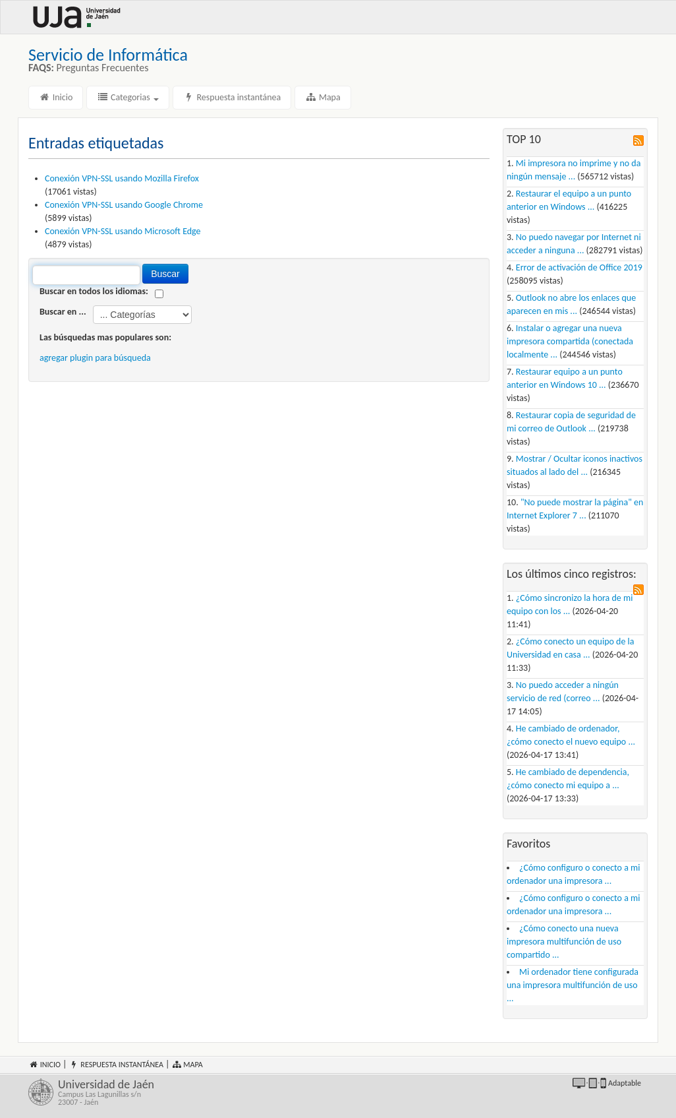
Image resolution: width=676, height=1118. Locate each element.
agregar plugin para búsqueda (95, 357)
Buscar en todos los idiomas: (94, 291)
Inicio (55, 97)
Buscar (165, 273)
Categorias (128, 97)
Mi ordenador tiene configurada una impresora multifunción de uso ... (572, 985)
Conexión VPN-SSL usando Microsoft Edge (123, 231)
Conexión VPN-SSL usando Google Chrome (124, 204)
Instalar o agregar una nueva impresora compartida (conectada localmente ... (570, 341)
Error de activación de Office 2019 (579, 267)
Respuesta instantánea (232, 97)
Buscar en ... (63, 311)
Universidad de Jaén (194, 1092)
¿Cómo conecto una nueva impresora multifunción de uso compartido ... (564, 941)
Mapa (322, 97)
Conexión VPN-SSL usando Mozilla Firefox (122, 178)
